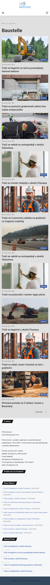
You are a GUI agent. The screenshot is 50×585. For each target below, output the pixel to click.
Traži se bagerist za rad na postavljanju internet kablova (23, 492)
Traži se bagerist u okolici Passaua (20, 329)
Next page (41, 412)
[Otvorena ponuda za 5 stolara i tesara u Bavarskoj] (25, 384)
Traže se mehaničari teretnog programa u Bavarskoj (21, 502)
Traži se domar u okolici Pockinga (15, 529)
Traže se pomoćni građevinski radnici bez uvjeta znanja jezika (25, 512)
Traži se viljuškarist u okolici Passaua (16, 488)
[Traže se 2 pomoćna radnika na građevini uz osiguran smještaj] (25, 199)
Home (5, 23)
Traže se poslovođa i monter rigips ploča (23, 294)
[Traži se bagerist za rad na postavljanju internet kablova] (25, 49)
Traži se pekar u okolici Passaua (14, 498)
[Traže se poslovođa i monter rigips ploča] (25, 276)
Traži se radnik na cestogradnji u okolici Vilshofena (21, 519)
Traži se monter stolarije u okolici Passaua (24, 183)
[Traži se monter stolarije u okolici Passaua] (25, 164)
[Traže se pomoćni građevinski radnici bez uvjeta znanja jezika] (25, 88)
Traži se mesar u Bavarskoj (12, 533)
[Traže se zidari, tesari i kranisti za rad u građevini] (25, 346)
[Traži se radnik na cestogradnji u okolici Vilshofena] (25, 126)
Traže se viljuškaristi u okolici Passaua (17, 509)
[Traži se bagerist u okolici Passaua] (25, 311)
